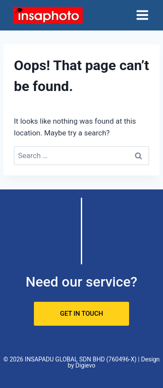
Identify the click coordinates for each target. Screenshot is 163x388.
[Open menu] (142, 15)
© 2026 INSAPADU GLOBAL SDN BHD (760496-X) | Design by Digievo (81, 362)
